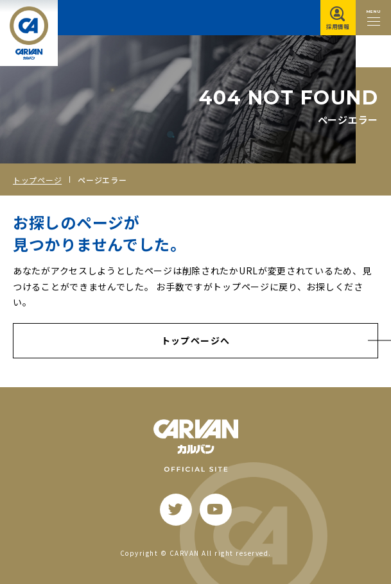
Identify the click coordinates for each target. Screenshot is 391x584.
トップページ (37, 179)
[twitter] (176, 510)
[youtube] (216, 510)
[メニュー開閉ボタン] (373, 17)
